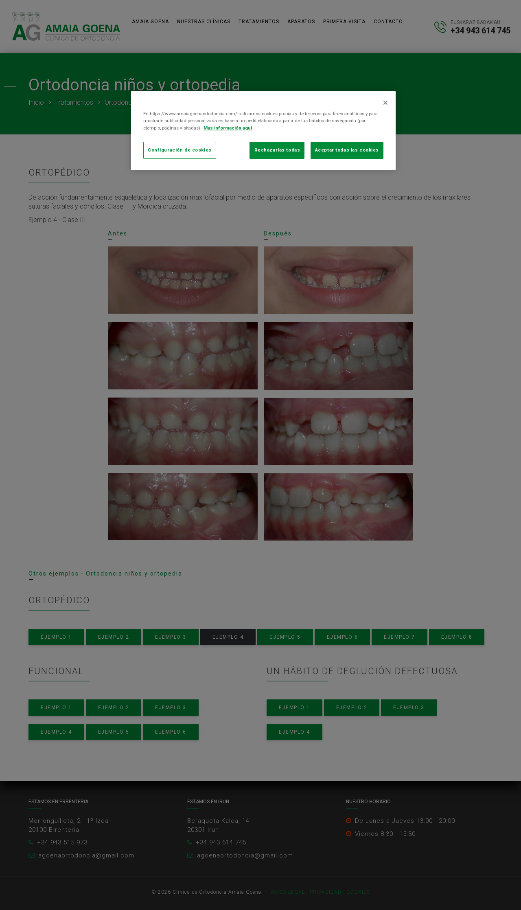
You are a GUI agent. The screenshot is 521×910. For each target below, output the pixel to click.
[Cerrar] (385, 102)
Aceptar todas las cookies (347, 150)
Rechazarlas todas (277, 150)
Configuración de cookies (180, 150)
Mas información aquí (228, 128)
